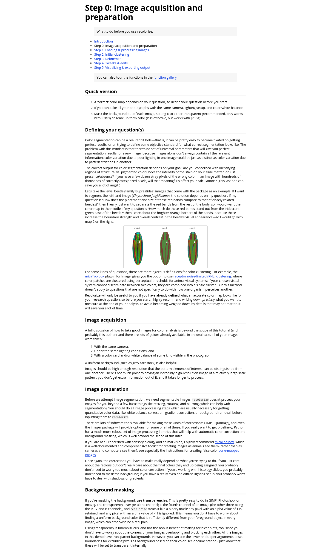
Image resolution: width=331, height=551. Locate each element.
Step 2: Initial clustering (111, 54)
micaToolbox (94, 276)
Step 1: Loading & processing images (121, 50)
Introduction (103, 41)
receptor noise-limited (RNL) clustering (202, 276)
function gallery (165, 77)
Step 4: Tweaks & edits (111, 63)
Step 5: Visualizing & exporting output (122, 67)
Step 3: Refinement (108, 59)
